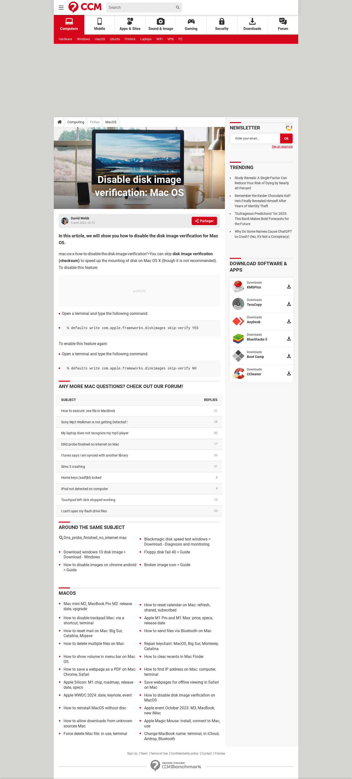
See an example (282, 146)
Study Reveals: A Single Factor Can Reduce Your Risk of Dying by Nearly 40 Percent (262, 183)
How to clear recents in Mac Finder (174, 656)
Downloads (252, 24)
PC (180, 39)
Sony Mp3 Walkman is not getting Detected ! (94, 422)
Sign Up (132, 753)
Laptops (146, 39)
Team (144, 753)
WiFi (159, 39)
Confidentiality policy (184, 753)
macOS (100, 39)
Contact (206, 753)
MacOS (110, 122)
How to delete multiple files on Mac (94, 643)
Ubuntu (115, 39)
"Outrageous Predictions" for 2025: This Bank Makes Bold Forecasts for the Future (262, 219)
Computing (75, 122)
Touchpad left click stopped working (88, 500)
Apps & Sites (130, 24)
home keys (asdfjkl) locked (81, 478)
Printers (130, 39)
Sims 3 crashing (73, 467)
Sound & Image (160, 24)
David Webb (80, 218)
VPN (170, 39)
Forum (283, 24)
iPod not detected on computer (84, 489)
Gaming (191, 24)
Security (222, 24)
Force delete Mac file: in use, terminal (95, 733)
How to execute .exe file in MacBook (88, 411)
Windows (83, 39)
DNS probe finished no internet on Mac (90, 444)
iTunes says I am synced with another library (94, 455)
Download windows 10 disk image (93, 552)
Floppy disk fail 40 (160, 552)
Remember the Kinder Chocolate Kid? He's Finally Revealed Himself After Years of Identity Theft (263, 201)
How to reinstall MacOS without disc (95, 708)
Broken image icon (160, 564)
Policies (220, 753)
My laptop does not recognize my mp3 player (95, 433)
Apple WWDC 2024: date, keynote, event (98, 695)
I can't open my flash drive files (84, 511)
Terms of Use (159, 753)
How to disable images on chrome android (100, 564)
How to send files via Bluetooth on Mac (177, 631)
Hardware (65, 39)
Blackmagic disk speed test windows (176, 539)
